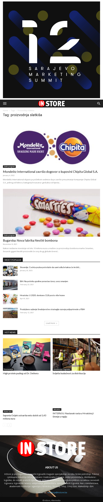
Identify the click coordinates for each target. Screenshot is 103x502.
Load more (51, 323)
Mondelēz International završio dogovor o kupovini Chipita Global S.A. (50, 171)
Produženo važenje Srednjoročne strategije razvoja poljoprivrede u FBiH (52, 309)
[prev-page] (5, 425)
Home (5, 110)
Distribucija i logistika (62, 369)
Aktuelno (57, 409)
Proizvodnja (8, 369)
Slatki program (9, 166)
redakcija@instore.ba (57, 492)
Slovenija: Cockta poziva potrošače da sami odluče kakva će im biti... (50, 267)
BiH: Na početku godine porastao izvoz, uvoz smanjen (44, 281)
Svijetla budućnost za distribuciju (69, 373)
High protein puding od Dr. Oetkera (20, 373)
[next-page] (9, 425)
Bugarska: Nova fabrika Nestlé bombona (30, 240)
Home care (8, 411)
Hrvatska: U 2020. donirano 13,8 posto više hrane (42, 295)
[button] (4, 103)
